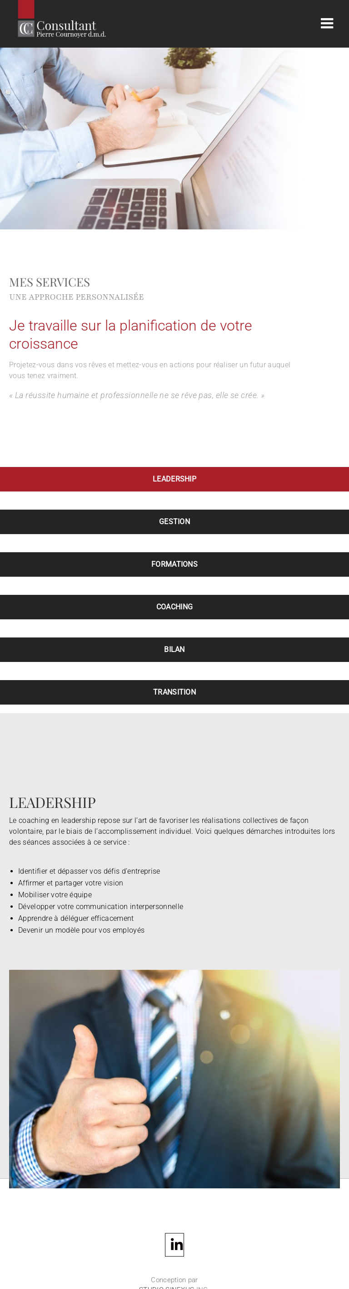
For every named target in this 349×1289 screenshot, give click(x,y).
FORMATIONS (174, 564)
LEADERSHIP (174, 479)
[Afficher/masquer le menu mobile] (328, 23)
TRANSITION (174, 692)
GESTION (174, 521)
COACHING (174, 607)
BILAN (174, 649)
